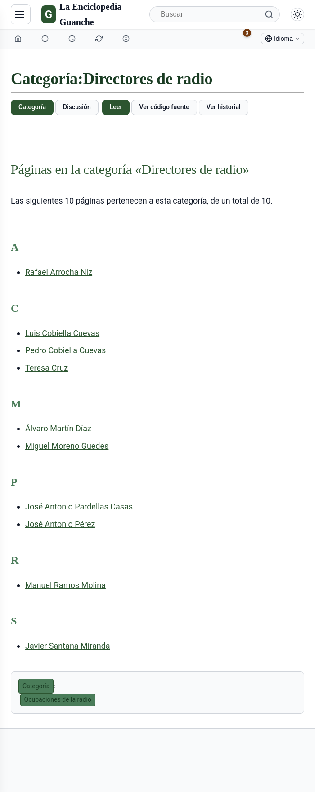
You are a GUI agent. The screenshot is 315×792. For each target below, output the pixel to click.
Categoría (32, 107)
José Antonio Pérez (60, 524)
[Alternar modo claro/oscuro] (297, 14)
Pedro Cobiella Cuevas (65, 350)
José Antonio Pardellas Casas (79, 506)
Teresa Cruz (46, 367)
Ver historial (224, 107)
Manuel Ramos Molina (65, 585)
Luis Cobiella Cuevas (62, 333)
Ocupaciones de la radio (57, 699)
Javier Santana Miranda (67, 645)
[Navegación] (21, 14)
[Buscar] (214, 14)
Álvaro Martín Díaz (58, 428)
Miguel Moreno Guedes (66, 446)
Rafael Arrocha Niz (58, 272)
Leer (116, 107)
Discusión (77, 107)
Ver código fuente (164, 107)
